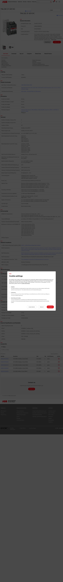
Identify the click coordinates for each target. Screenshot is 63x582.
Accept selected (32, 306)
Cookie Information (25, 283)
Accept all (50, 306)
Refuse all (41, 306)
